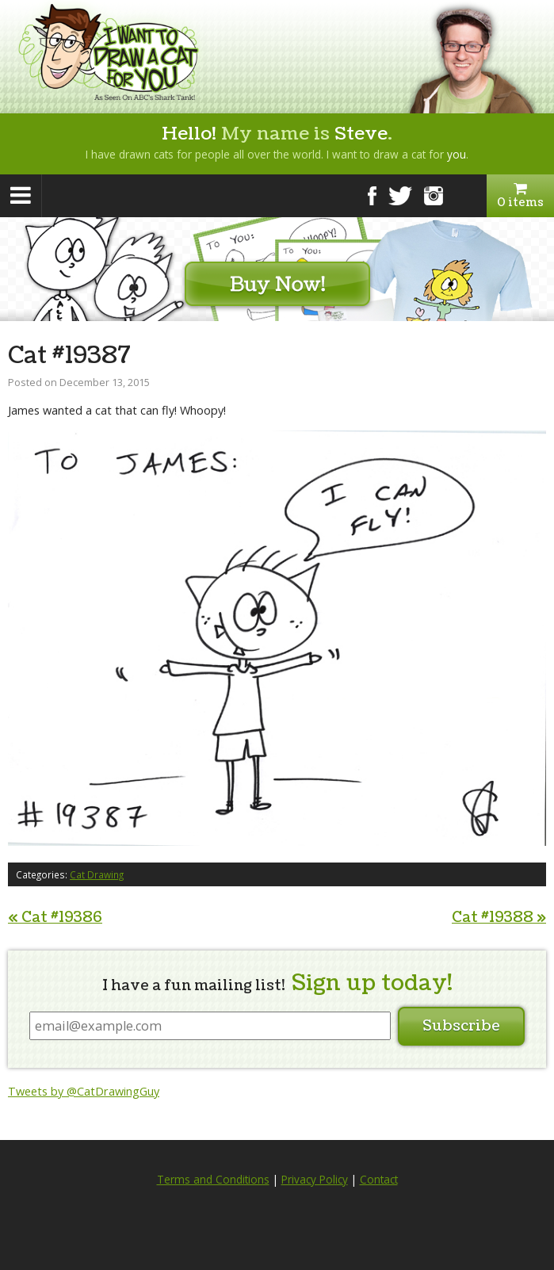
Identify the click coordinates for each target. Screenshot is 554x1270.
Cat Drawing (97, 874)
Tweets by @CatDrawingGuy (83, 1091)
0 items (520, 196)
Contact (379, 1179)
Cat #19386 (55, 918)
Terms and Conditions (213, 1179)
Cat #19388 (499, 918)
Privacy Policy (314, 1179)
